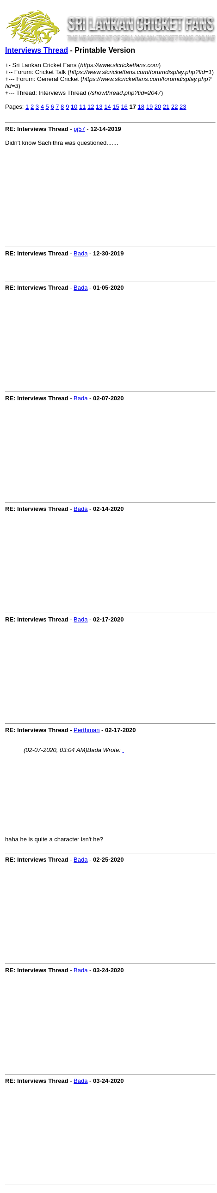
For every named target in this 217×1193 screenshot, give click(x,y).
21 (166, 106)
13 (99, 106)
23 (183, 106)
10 (74, 106)
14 (107, 106)
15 (115, 106)
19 (149, 106)
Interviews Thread (36, 50)
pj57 (79, 128)
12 (90, 106)
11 (82, 106)
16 (124, 106)
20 (158, 106)
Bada (80, 253)
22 (174, 106)
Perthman (86, 730)
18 (141, 106)
